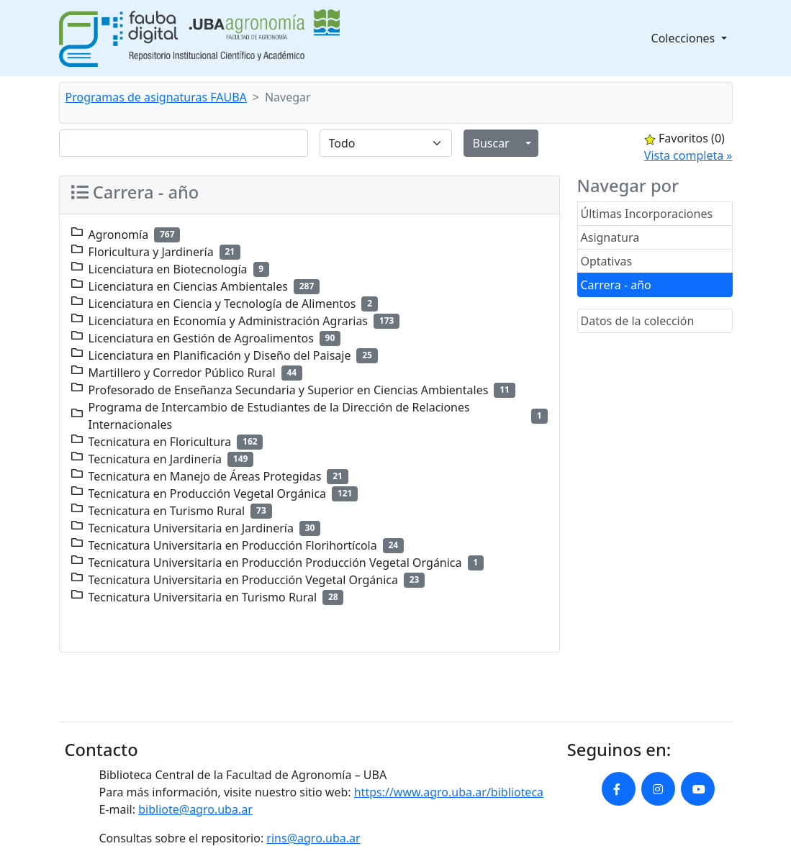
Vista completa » (688, 155)
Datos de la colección (638, 321)
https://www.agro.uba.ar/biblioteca (448, 792)
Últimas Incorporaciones (647, 214)
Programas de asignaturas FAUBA (156, 97)
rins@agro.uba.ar (313, 838)
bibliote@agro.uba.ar (195, 809)
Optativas (607, 261)
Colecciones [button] (684, 38)
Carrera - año (616, 285)
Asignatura (610, 237)
